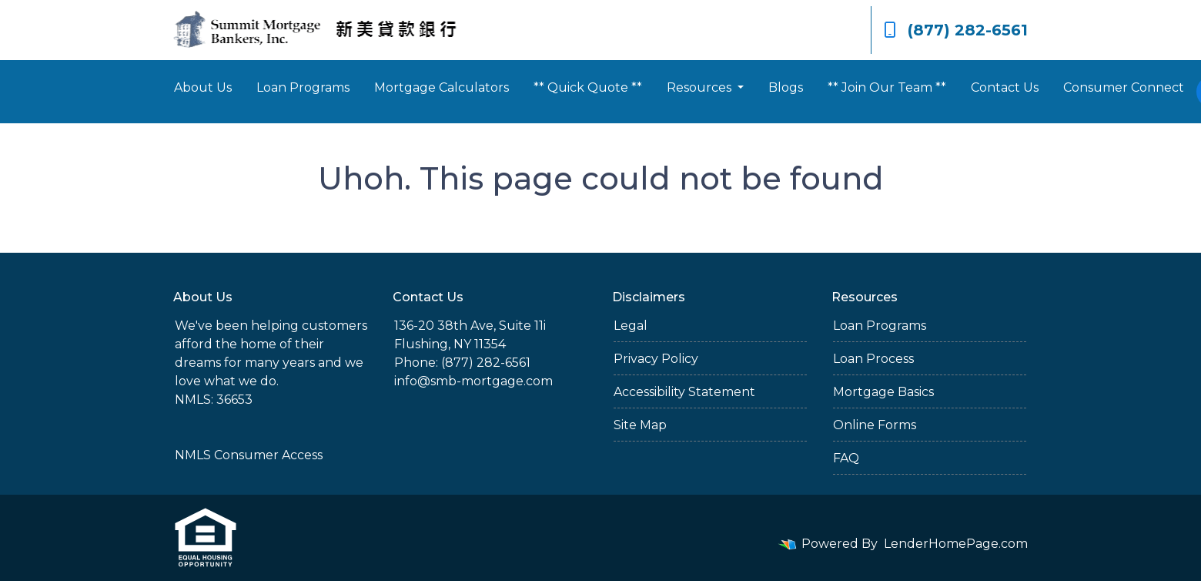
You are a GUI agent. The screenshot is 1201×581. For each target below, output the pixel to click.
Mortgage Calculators (441, 87)
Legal (630, 325)
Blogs (785, 87)
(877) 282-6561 (956, 30)
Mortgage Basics (883, 392)
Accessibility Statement (684, 392)
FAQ (846, 458)
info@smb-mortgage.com (473, 381)
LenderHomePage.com (956, 543)
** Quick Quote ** (588, 87)
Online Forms (874, 425)
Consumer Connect (1123, 87)
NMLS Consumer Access (249, 455)
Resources (700, 87)
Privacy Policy (656, 358)
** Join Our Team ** (887, 87)
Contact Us (1005, 87)
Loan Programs (303, 87)
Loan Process (873, 358)
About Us (203, 87)
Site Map (640, 425)
